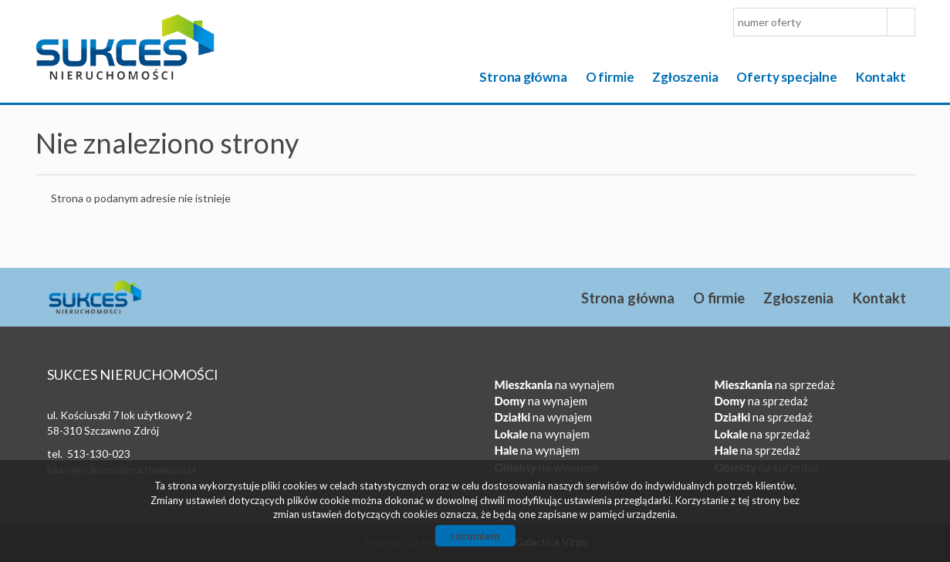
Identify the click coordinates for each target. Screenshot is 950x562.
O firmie (610, 77)
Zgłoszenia (685, 77)
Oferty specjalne (786, 77)
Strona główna (523, 77)
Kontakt (881, 77)
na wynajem (555, 384)
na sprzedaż (775, 384)
